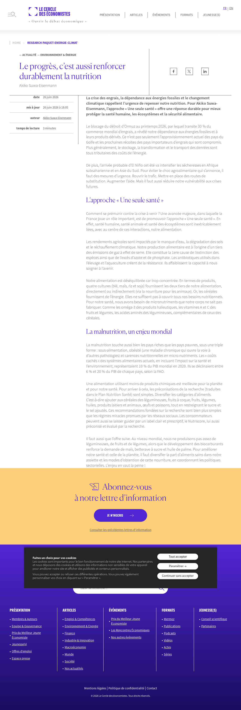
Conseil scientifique (214, 619)
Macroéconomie (75, 647)
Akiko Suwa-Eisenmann (57, 118)
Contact (152, 688)
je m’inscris (115, 515)
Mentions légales (95, 688)
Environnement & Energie (81, 626)
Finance (70, 633)
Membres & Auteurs (24, 619)
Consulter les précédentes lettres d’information (120, 530)
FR (224, 8)
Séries (168, 654)
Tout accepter (178, 557)
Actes (167, 647)
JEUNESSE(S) (211, 15)
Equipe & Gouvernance (27, 626)
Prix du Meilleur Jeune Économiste (26, 635)
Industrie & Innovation (79, 640)
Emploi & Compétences (80, 619)
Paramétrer (176, 566)
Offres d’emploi (22, 651)
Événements (161, 15)
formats (168, 610)
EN (231, 8)
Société (70, 661)
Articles (136, 15)
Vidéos (168, 640)
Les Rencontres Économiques (130, 630)
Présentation (110, 15)
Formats (186, 15)
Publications (172, 626)
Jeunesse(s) (19, 644)
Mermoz (169, 619)
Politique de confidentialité (126, 688)
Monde (69, 654)
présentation (20, 610)
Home (16, 43)
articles (69, 610)
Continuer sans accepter (178, 576)
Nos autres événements (126, 637)
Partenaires (208, 626)
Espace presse (21, 658)
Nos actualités (74, 668)
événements (117, 610)
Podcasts (170, 633)
